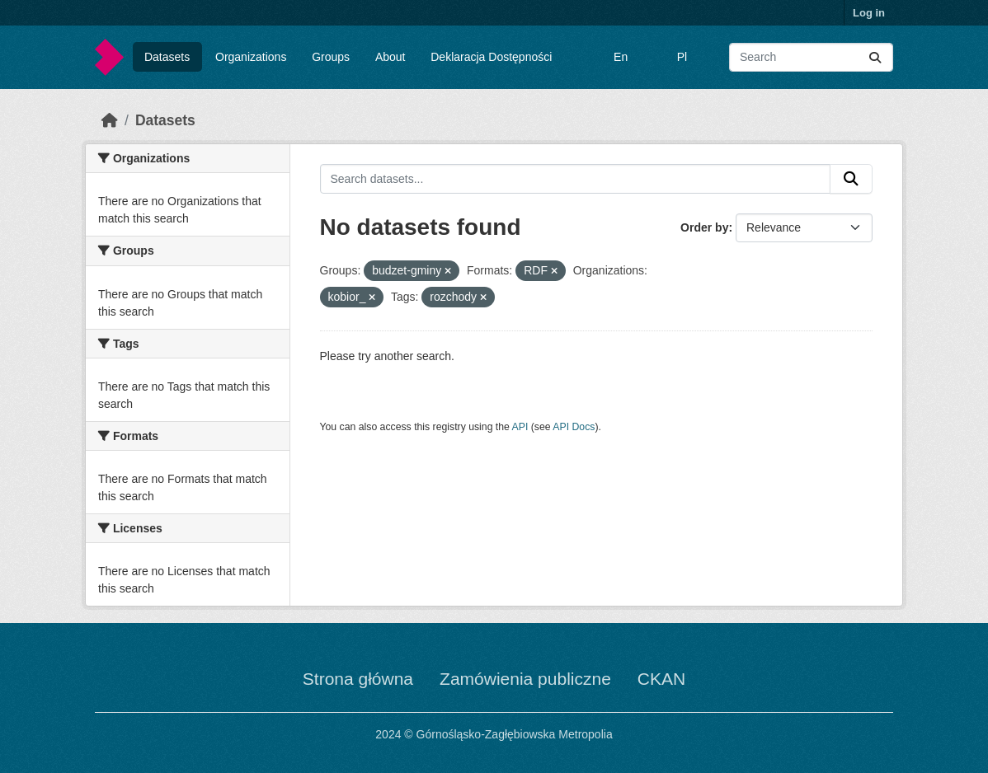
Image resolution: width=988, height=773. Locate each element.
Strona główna (358, 678)
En (621, 56)
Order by (704, 227)
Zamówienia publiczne (525, 678)
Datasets (167, 56)
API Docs (574, 427)
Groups (331, 56)
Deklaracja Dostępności (491, 56)
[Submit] (875, 57)
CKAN (661, 678)
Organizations (250, 56)
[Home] (109, 120)
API (520, 427)
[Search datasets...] (811, 57)
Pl (682, 56)
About (390, 56)
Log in (869, 13)
